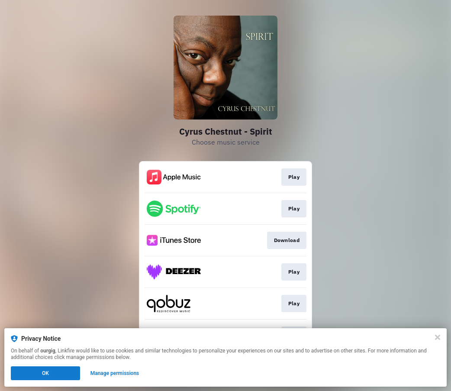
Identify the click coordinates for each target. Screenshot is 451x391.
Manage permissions (114, 373)
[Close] (438, 337)
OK (45, 373)
